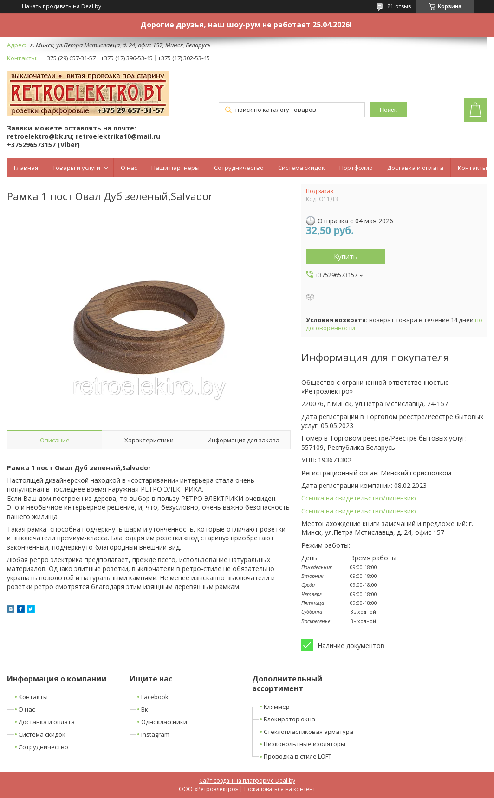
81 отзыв (399, 6)
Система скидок (301, 167)
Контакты (472, 167)
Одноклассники (164, 722)
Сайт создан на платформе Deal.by (247, 781)
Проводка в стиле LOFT (298, 756)
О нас (129, 167)
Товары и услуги (76, 167)
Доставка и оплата (415, 167)
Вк (144, 709)
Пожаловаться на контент (279, 789)
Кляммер (277, 706)
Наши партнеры (175, 167)
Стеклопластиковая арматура (308, 731)
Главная (26, 167)
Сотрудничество (239, 167)
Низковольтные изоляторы (304, 744)
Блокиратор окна (289, 719)
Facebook (155, 697)
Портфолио (356, 167)
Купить (346, 256)
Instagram (155, 734)
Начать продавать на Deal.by (61, 6)
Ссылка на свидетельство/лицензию (358, 497)
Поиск (388, 109)
